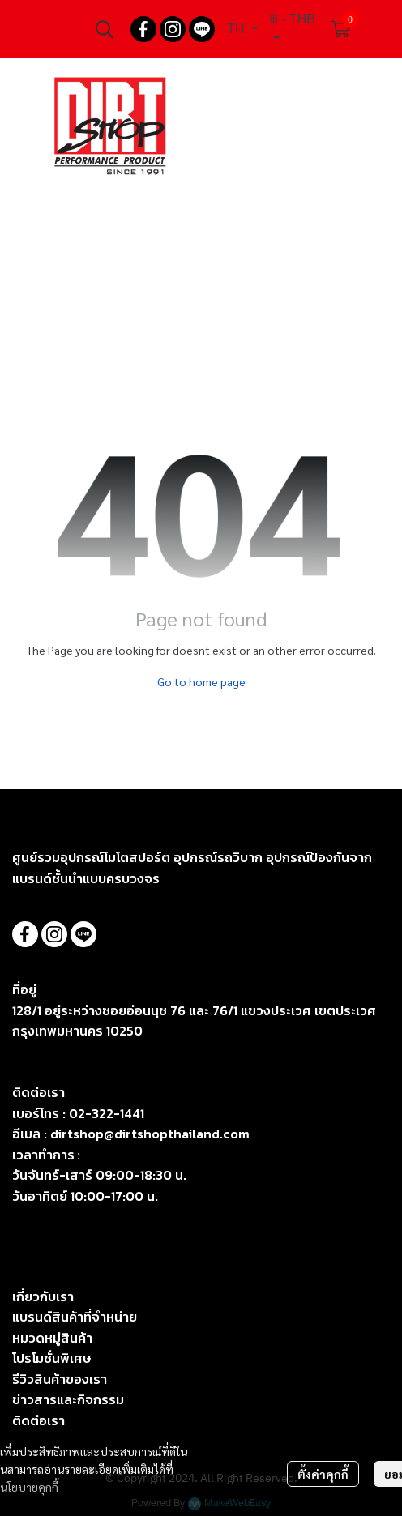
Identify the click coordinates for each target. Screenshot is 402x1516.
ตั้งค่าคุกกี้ (323, 1474)
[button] (104, 29)
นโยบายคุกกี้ (29, 1487)
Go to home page (201, 681)
